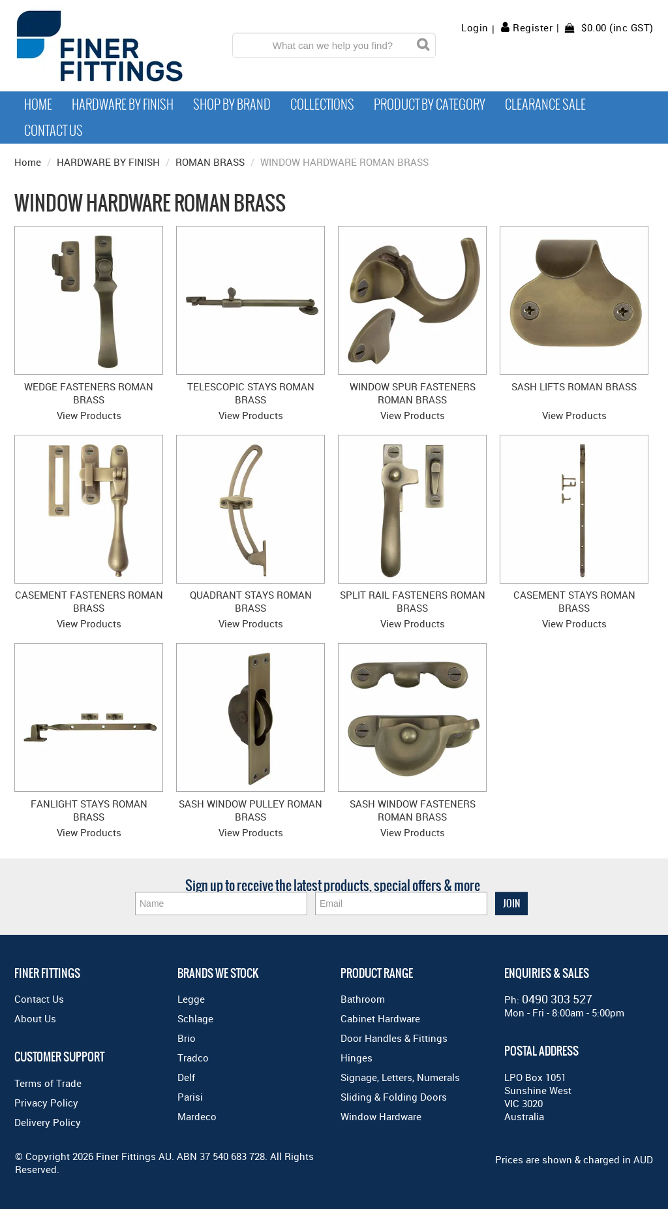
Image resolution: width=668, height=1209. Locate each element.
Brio (186, 1037)
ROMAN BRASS (210, 161)
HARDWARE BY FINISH (108, 161)
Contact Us (53, 130)
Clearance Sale (545, 104)
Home (38, 104)
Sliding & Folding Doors (394, 1096)
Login (475, 28)
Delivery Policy (47, 1122)
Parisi (190, 1096)
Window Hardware (381, 1116)
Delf (186, 1077)
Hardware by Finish (123, 104)
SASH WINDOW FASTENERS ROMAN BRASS (413, 810)
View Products (89, 415)
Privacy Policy (46, 1102)
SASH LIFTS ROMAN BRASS (574, 386)
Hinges (356, 1057)
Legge (191, 998)
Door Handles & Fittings (394, 1037)
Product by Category (429, 104)
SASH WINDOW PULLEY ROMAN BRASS (250, 810)
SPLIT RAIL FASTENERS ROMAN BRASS (412, 601)
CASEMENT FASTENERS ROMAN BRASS (89, 601)
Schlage (195, 1018)
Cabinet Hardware (380, 1018)
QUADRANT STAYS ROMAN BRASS (251, 601)
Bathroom (363, 998)
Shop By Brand (232, 104)
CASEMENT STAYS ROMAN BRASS (574, 601)
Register (533, 27)
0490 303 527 (557, 999)
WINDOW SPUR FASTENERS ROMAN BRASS (413, 393)
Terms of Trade (48, 1083)
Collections (322, 104)
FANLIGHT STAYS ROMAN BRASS (89, 810)
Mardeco (197, 1116)
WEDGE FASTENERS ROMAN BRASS (88, 393)
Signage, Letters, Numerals (400, 1077)
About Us (35, 1018)
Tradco (193, 1057)
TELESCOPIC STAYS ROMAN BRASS (250, 393)
